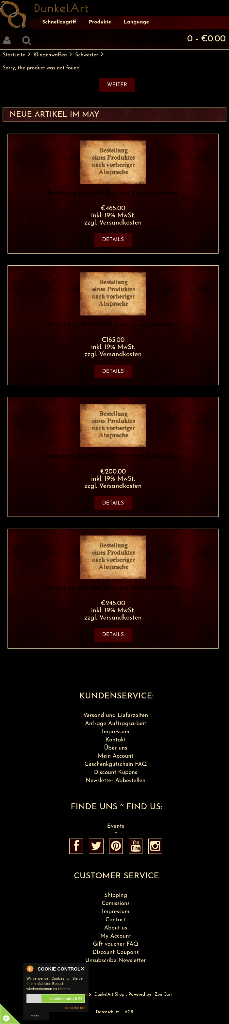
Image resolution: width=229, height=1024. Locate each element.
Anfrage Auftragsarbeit (115, 723)
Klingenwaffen (50, 55)
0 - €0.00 (206, 39)
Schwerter (86, 55)
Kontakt (116, 740)
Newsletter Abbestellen (115, 780)
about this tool (75, 1008)
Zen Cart (163, 994)
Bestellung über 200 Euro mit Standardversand (113, 456)
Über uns (115, 748)
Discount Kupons (115, 772)
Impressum (115, 732)
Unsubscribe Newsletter (115, 960)
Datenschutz (107, 1012)
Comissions (116, 903)
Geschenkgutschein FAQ (115, 764)
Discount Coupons (115, 952)
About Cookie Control (29, 968)
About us (115, 928)
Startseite (14, 55)
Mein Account (116, 756)
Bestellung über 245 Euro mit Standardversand (113, 588)
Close (83, 969)
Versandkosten (120, 223)
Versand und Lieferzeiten (115, 715)
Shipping (115, 895)
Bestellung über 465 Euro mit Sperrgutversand (113, 193)
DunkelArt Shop (109, 994)
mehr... (35, 1016)
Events (115, 826)
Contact (116, 920)
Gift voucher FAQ (116, 944)
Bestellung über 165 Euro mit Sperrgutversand (113, 325)
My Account (115, 936)
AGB (128, 1012)
